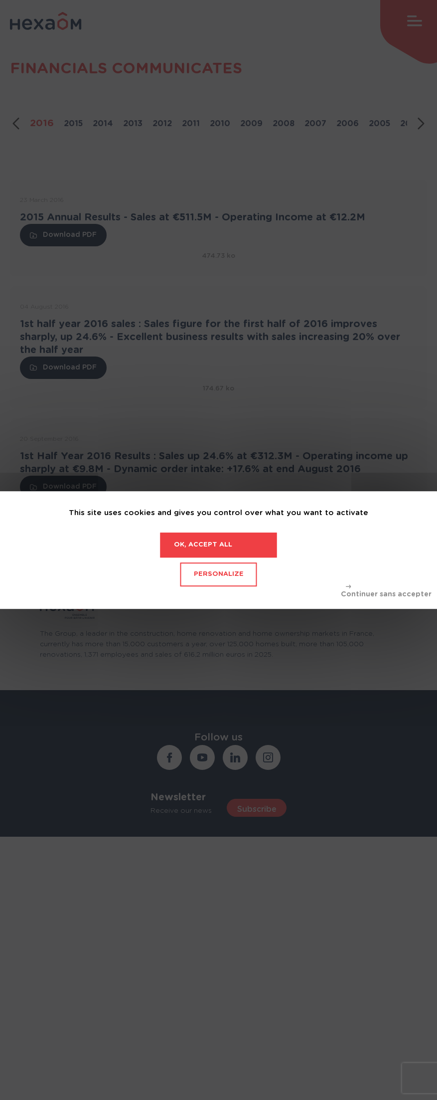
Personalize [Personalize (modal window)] (219, 574)
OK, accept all (203, 545)
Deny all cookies (386, 591)
